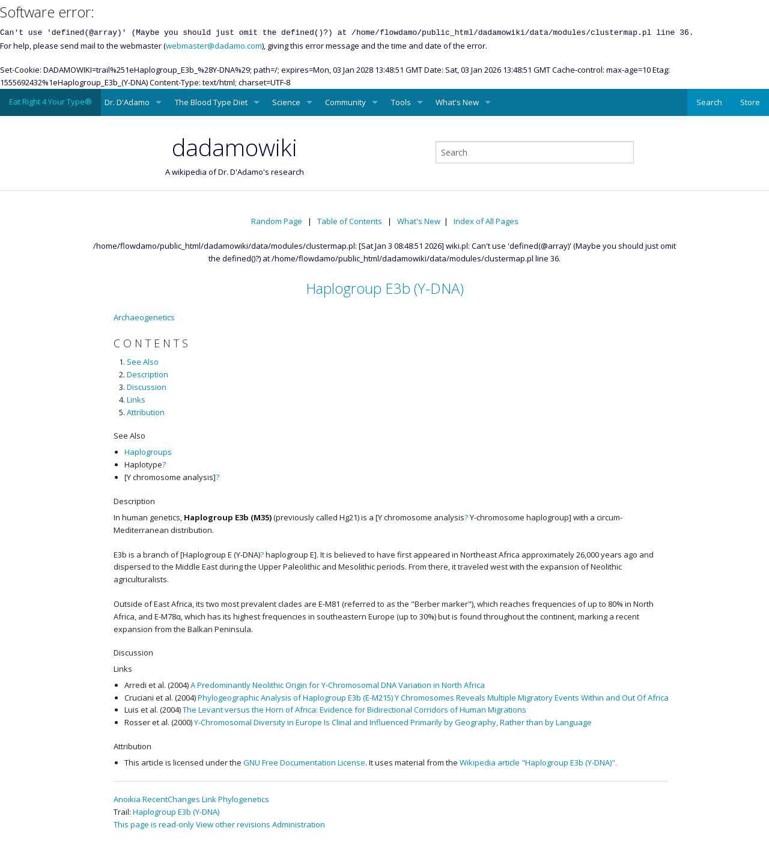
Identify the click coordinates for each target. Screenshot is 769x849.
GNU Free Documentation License (304, 762)
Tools (401, 102)
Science (286, 102)
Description (147, 374)
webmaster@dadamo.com (214, 45)
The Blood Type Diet (211, 102)
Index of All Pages (486, 221)
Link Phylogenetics (235, 799)
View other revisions (233, 824)
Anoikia (127, 799)
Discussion (146, 387)
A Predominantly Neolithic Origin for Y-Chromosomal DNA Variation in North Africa (337, 685)
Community (345, 102)
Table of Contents (349, 221)
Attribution (146, 412)
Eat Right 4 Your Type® (50, 101)
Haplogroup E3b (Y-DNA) (385, 288)
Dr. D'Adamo (127, 102)
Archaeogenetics (144, 317)
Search (709, 102)
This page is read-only (154, 824)
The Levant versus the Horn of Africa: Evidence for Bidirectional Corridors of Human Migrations (354, 709)
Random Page (276, 221)
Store (750, 102)
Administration (298, 824)
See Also (143, 361)
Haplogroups (148, 451)
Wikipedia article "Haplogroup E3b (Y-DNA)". (538, 762)
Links (136, 399)
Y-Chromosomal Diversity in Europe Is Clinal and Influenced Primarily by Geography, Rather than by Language (393, 722)
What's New (457, 102)
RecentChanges (171, 799)
